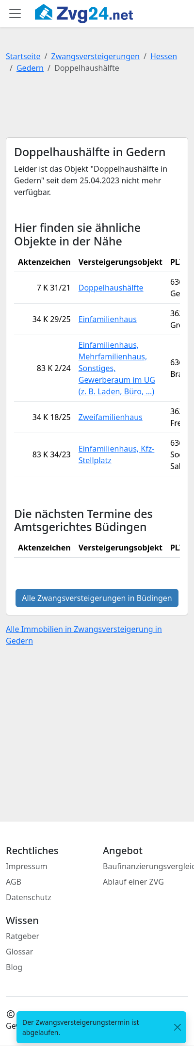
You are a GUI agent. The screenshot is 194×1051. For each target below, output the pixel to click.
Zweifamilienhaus (111, 417)
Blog (14, 967)
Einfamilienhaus (108, 319)
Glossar (19, 951)
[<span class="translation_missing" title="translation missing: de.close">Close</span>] (177, 1027)
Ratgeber (22, 936)
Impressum (27, 866)
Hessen (163, 56)
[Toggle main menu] (15, 13)
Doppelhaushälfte (111, 287)
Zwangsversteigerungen (95, 56)
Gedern (30, 68)
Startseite (23, 56)
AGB (13, 881)
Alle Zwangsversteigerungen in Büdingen (97, 598)
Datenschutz (28, 897)
